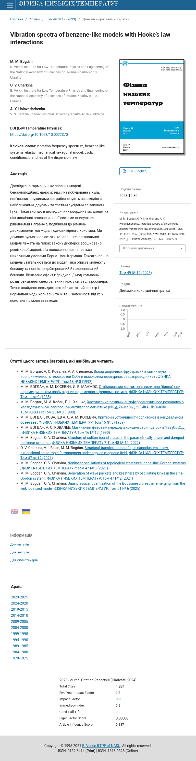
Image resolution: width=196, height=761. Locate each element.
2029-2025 (19, 597)
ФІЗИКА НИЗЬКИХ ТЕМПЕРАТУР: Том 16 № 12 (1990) (66, 432)
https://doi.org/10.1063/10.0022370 (39, 135)
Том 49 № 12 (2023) (61, 19)
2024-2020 (19, 603)
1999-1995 (19, 634)
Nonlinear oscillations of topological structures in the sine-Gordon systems (127, 463)
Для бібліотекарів (24, 560)
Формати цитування (138, 248)
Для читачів (19, 544)
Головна (16, 19)
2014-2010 (19, 615)
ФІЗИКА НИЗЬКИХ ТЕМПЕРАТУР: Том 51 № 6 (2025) (97, 488)
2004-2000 (19, 628)
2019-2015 (19, 609)
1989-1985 (19, 646)
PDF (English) (137, 171)
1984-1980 (19, 652)
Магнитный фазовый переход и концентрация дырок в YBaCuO (129, 427)
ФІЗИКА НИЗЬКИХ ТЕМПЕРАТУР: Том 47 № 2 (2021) (90, 478)
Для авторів (19, 552)
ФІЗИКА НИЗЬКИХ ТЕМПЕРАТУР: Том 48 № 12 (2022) (96, 443)
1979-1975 (19, 658)
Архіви (34, 19)
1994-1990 (19, 640)
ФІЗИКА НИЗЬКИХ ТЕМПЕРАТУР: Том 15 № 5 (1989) (82, 422)
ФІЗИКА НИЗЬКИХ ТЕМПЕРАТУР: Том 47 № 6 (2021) (65, 468)
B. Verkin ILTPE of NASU (101, 746)
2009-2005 (19, 622)
